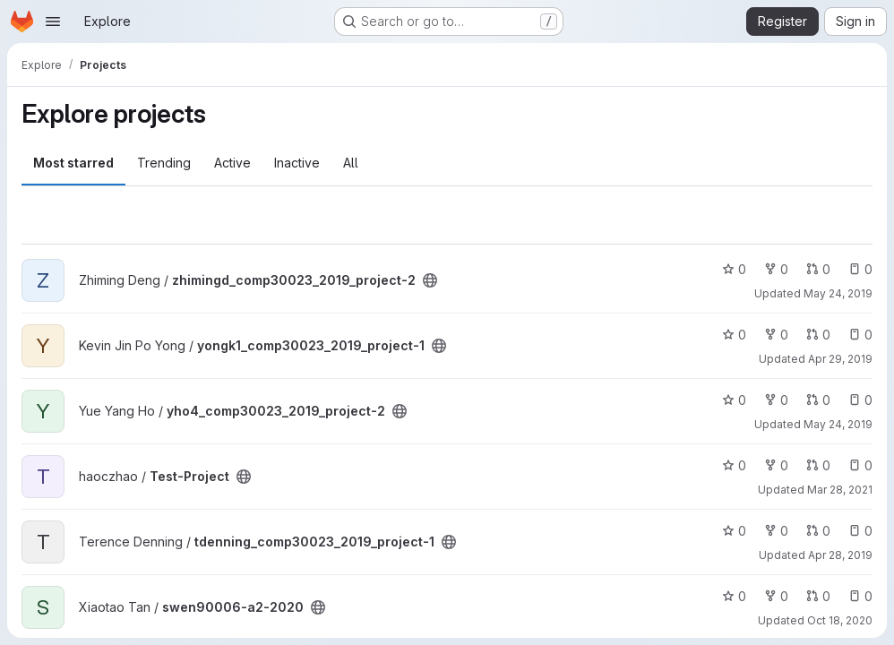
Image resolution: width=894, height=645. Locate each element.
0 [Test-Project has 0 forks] (776, 465)
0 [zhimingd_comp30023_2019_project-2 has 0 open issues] (860, 269)
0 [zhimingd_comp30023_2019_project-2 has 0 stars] (734, 269)
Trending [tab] (164, 162)
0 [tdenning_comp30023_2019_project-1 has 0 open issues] (860, 530)
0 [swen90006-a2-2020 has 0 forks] (776, 596)
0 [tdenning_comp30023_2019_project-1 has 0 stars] (734, 530)
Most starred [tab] (73, 162)
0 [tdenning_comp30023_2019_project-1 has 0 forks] (776, 530)
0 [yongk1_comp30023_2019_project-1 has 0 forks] (776, 334)
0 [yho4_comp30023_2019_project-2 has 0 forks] (776, 400)
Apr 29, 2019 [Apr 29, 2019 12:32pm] (840, 359)
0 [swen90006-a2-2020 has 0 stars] (734, 596)
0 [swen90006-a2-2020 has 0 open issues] (860, 596)
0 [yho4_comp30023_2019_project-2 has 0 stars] (734, 400)
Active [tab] (232, 162)
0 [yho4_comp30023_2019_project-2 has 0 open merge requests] (818, 400)
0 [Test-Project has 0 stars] (734, 465)
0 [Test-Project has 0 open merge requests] (818, 465)
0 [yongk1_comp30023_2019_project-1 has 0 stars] (734, 334)
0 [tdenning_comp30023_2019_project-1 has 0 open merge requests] (818, 530)
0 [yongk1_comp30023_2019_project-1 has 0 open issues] (860, 334)
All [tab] (350, 162)
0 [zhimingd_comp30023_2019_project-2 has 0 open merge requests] (818, 269)
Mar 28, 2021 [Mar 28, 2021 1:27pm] (840, 489)
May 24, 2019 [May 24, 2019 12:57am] (838, 293)
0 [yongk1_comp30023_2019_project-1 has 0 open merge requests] (818, 334)
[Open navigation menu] (53, 21)
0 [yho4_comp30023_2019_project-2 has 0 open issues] (860, 400)
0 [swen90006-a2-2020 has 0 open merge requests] (818, 596)
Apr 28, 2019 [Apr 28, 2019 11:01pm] (840, 555)
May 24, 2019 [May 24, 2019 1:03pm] (838, 424)
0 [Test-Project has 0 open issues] (860, 465)
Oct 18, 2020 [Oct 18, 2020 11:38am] (840, 620)
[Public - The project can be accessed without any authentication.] (430, 280)
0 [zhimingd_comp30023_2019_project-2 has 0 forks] (776, 269)
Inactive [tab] (297, 162)
